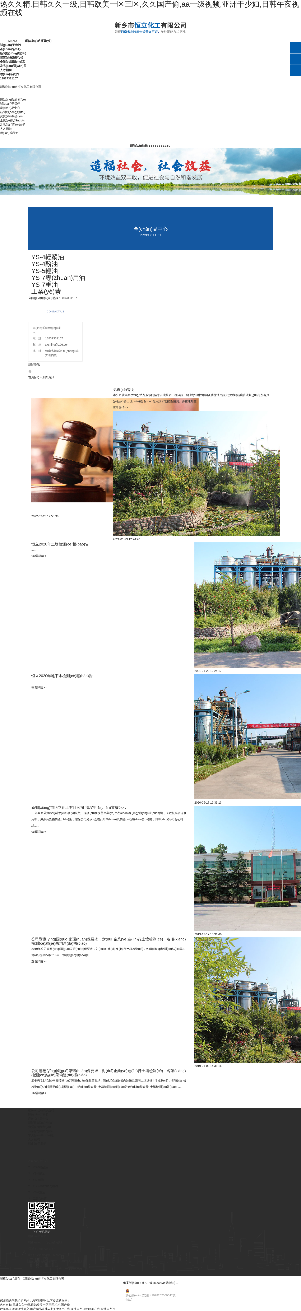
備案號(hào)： (150, 1282)
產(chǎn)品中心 (10, 49)
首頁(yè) (33, 377)
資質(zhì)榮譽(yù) (11, 57)
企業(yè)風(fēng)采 (12, 61)
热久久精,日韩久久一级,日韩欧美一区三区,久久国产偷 (35, 1304)
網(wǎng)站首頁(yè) (38, 40)
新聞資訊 (48, 377)
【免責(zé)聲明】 (79, 1278)
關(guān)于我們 (10, 45)
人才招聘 (6, 70)
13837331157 (160, 145)
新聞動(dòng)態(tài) (13, 53)
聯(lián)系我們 (9, 74)
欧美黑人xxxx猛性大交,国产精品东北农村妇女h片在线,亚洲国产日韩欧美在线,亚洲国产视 (57, 1309)
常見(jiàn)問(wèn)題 (13, 66)
